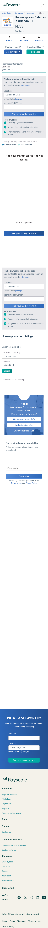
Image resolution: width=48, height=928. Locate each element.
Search (7, 371)
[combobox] (24, 95)
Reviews (24, 38)
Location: (8, 91)
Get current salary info (24, 419)
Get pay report (13, 52)
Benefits (38, 38)
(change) (19, 99)
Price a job (35, 52)
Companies (19, 13)
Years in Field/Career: (13, 103)
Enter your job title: (24, 222)
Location (6, 361)
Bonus (9, 38)
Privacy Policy (31, 483)
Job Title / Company (11, 352)
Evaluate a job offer (24, 425)
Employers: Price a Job (24, 431)
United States (7, 13)
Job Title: (12, 733)
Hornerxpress (30, 13)
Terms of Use (16, 483)
